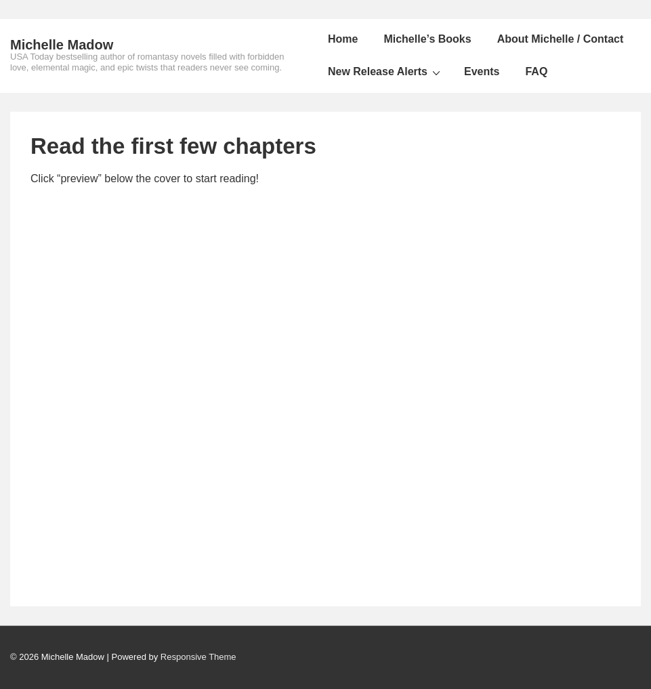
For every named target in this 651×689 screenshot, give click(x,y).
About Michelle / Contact (560, 39)
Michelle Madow (61, 44)
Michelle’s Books (427, 39)
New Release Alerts (386, 71)
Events (481, 71)
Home (343, 39)
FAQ (536, 71)
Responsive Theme (198, 657)
